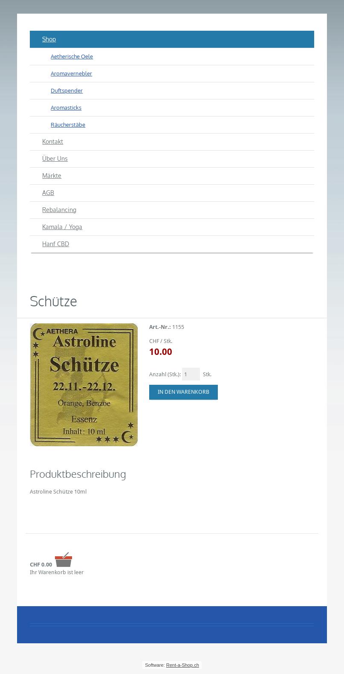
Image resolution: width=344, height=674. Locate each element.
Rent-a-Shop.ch (182, 665)
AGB (48, 192)
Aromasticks (66, 107)
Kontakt (52, 141)
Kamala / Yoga (62, 226)
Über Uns (55, 158)
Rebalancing (59, 209)
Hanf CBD (55, 243)
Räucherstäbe (68, 124)
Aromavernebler (71, 73)
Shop (49, 39)
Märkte (51, 175)
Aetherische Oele (72, 56)
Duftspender (67, 90)
